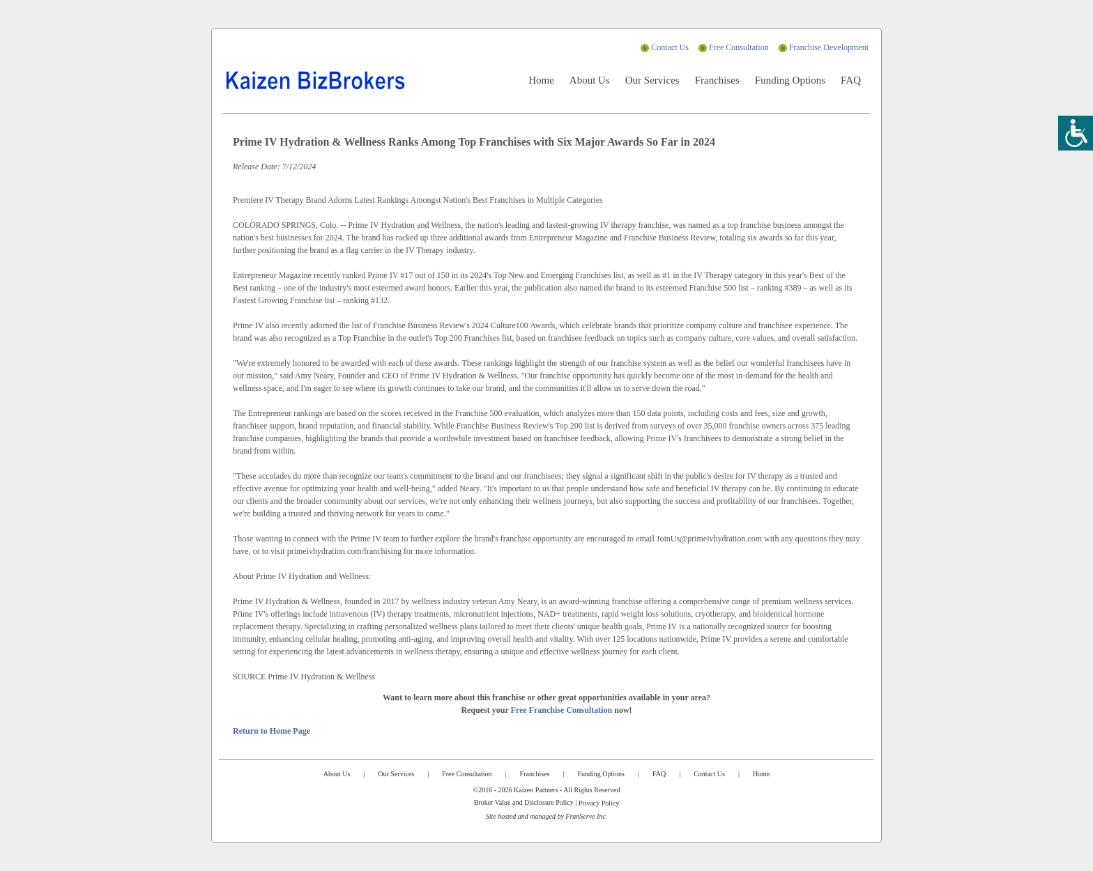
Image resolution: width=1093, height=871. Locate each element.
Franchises (717, 80)
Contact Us (670, 47)
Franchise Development (829, 47)
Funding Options (790, 80)
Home (541, 80)
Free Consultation (739, 47)
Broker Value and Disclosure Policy (524, 802)
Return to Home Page (271, 731)
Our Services (652, 80)
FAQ (851, 80)
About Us (590, 80)
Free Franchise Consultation (562, 710)
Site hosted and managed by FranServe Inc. (547, 816)
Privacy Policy (599, 803)
